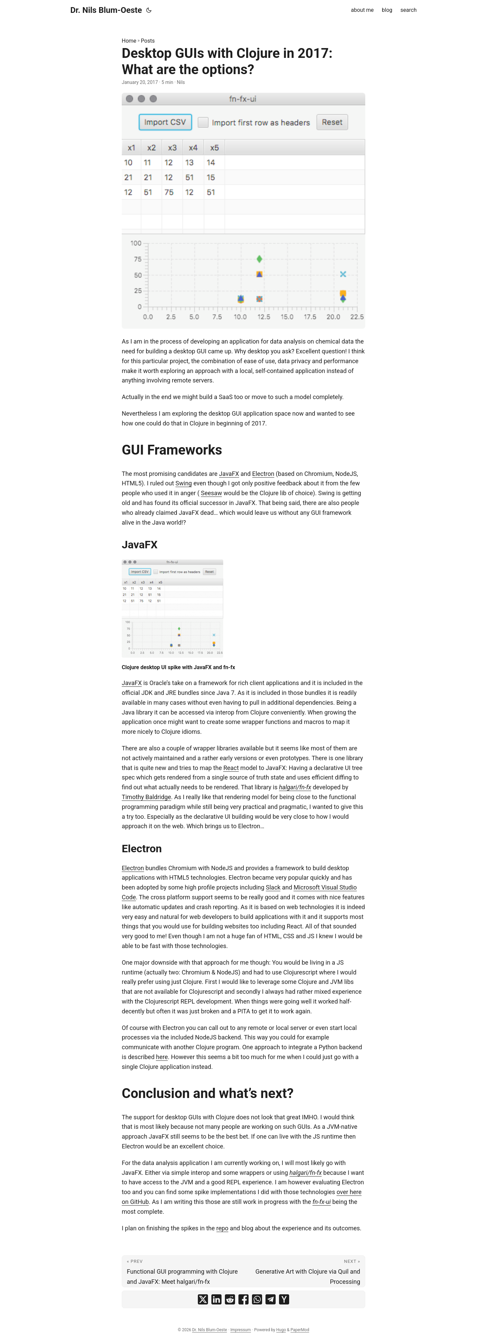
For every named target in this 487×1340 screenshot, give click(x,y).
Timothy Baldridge (146, 796)
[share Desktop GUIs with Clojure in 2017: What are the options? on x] (203, 1299)
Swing (184, 483)
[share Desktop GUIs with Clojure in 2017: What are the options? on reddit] (230, 1299)
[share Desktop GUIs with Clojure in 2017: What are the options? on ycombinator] (284, 1299)
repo (222, 1228)
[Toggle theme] (149, 10)
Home (129, 41)
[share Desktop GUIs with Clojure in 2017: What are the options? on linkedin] (216, 1299)
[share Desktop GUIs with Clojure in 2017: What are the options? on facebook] (243, 1299)
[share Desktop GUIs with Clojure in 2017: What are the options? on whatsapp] (257, 1299)
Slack (273, 887)
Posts (148, 41)
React (231, 767)
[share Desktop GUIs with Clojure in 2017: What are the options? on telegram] (270, 1299)
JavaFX (229, 473)
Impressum (240, 1329)
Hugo (281, 1329)
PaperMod (300, 1329)
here (162, 1056)
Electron (263, 473)
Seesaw (211, 493)
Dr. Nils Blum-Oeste (106, 10)
